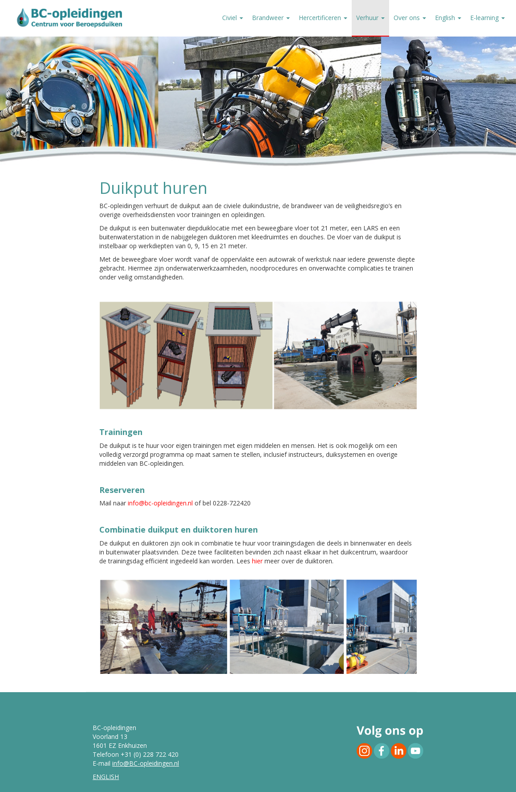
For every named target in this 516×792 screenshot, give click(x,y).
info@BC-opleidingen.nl (145, 763)
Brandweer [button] (271, 17)
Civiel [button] (232, 17)
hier (258, 561)
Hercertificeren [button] (323, 17)
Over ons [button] (410, 17)
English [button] (448, 17)
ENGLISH (106, 776)
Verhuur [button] (370, 17)
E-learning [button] (487, 17)
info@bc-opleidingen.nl (160, 503)
